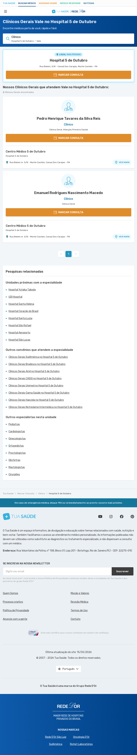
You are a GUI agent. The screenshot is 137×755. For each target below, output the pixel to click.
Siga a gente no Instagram (111, 516)
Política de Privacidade (16, 610)
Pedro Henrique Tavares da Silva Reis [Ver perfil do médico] (68, 118)
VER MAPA (122, 162)
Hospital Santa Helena (21, 304)
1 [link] (68, 254)
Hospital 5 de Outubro (68, 60)
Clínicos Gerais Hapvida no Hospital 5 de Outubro (36, 399)
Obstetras (14, 460)
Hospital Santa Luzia (20, 318)
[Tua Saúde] (19, 516)
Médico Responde (70, 3)
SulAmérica (55, 744)
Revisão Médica (79, 601)
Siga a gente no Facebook (121, 516)
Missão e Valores (80, 593)
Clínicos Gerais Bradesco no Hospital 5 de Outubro (37, 364)
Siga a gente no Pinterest (132, 516)
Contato (75, 619)
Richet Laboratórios (81, 744)
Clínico (41, 493)
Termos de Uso (79, 610)
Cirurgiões (14, 474)
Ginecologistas (17, 438)
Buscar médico (27, 3)
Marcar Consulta (25, 493)
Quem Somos (10, 593)
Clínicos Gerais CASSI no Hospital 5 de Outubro (35, 378)
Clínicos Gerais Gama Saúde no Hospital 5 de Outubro (39, 392)
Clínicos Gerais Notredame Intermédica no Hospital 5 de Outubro (45, 407)
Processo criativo (13, 601)
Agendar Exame (48, 3)
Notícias (88, 3)
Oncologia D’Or (81, 737)
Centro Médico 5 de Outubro (25, 151)
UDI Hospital (15, 296)
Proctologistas (17, 452)
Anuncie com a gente (15, 619)
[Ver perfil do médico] (68, 107)
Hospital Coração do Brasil (23, 311)
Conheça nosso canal (100, 516)
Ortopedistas (16, 445)
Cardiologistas (17, 431)
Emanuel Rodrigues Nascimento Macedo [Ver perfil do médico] (68, 193)
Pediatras (14, 424)
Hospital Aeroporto (19, 332)
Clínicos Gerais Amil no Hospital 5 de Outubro (34, 371)
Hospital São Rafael (20, 325)
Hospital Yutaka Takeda (22, 289)
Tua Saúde (9, 3)
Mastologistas (17, 467)
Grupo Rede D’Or (86, 686)
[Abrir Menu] (5, 11)
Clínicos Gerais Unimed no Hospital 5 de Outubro (36, 385)
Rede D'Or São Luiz (55, 737)
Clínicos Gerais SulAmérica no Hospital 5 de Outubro (38, 357)
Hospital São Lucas (19, 339)
